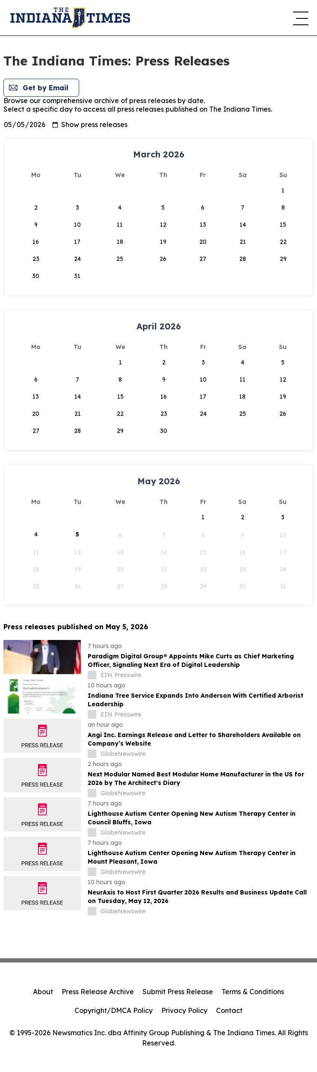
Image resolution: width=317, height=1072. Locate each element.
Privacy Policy (184, 1010)
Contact (229, 1010)
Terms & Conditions (253, 991)
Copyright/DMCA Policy (113, 1010)
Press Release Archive (98, 991)
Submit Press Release (177, 991)
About (43, 991)
